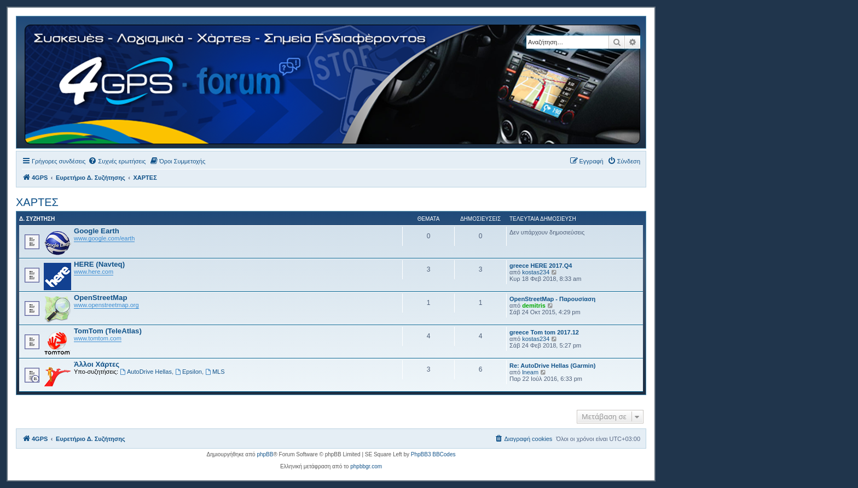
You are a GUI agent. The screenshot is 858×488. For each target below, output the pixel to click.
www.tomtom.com (97, 338)
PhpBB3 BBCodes (433, 454)
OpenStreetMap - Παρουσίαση (552, 299)
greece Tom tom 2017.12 (544, 332)
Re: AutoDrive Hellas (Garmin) (552, 365)
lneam (530, 372)
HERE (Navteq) (99, 264)
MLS (214, 371)
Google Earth (96, 231)
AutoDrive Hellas (146, 371)
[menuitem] (117, 161)
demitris (534, 305)
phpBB (265, 454)
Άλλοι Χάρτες (96, 364)
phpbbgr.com (366, 466)
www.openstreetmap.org (106, 305)
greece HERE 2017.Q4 (540, 265)
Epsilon (188, 371)
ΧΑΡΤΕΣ (37, 202)
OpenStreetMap (100, 297)
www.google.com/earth (104, 238)
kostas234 (535, 272)
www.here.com (93, 271)
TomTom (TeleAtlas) (108, 331)
